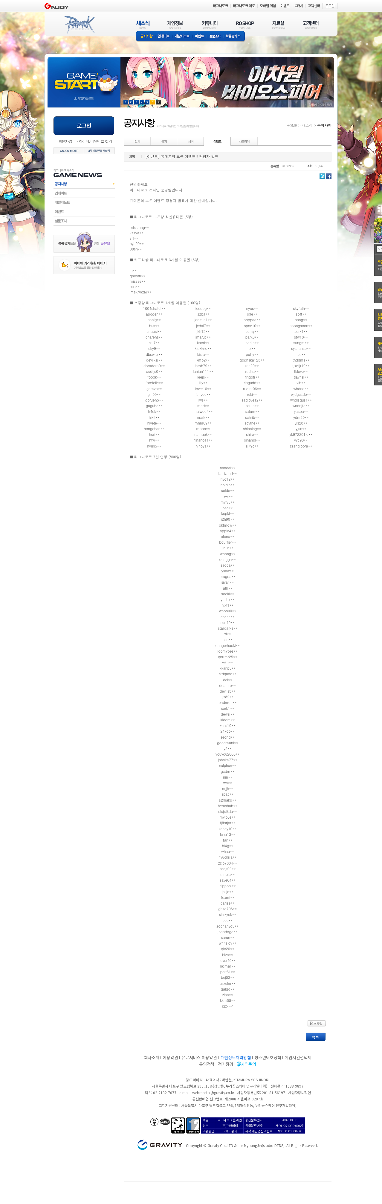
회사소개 (151, 1057)
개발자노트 (182, 36)
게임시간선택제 (298, 1057)
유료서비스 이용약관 (199, 1057)
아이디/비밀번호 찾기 (95, 141)
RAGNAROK (79, 25)
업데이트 (163, 36)
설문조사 (215, 36)
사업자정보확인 (299, 1092)
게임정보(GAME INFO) (175, 25)
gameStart (84, 76)
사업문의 (248, 1064)
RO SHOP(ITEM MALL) (245, 25)
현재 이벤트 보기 (158, 102)
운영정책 (206, 1064)
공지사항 (145, 36)
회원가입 (65, 141)
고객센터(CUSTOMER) (311, 25)
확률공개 (234, 36)
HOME (292, 125)
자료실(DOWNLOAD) (278, 25)
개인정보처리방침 (236, 1057)
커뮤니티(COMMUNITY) (210, 25)
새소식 (307, 125)
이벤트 (199, 36)
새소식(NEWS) (143, 25)
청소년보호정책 (267, 1057)
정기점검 (225, 1064)
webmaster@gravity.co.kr (213, 1092)
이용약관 (170, 1057)
